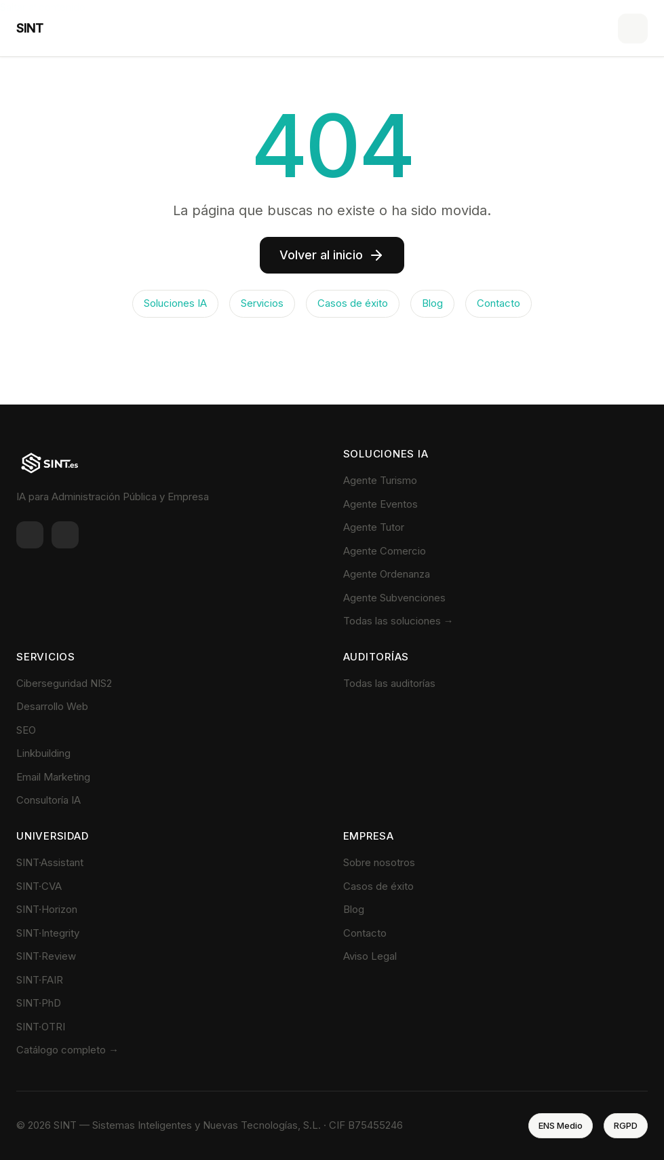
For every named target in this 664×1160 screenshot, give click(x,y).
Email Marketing (53, 776)
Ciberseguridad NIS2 (64, 683)
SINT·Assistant (49, 862)
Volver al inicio (332, 255)
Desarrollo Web (52, 706)
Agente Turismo (380, 480)
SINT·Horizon (46, 909)
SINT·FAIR (39, 979)
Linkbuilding (43, 753)
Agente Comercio (384, 550)
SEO (26, 730)
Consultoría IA (48, 799)
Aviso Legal (370, 956)
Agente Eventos (380, 504)
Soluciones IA (175, 303)
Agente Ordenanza (386, 573)
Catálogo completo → (67, 1049)
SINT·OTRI (40, 1026)
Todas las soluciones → (398, 620)
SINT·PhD (38, 1002)
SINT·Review (46, 956)
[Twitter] (65, 534)
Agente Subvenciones (394, 597)
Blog (432, 303)
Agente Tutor (373, 527)
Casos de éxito (352, 303)
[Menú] (633, 28)
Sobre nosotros (379, 862)
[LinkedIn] (29, 534)
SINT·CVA (39, 886)
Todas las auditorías (389, 683)
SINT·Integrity (47, 933)
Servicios (262, 303)
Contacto (498, 303)
